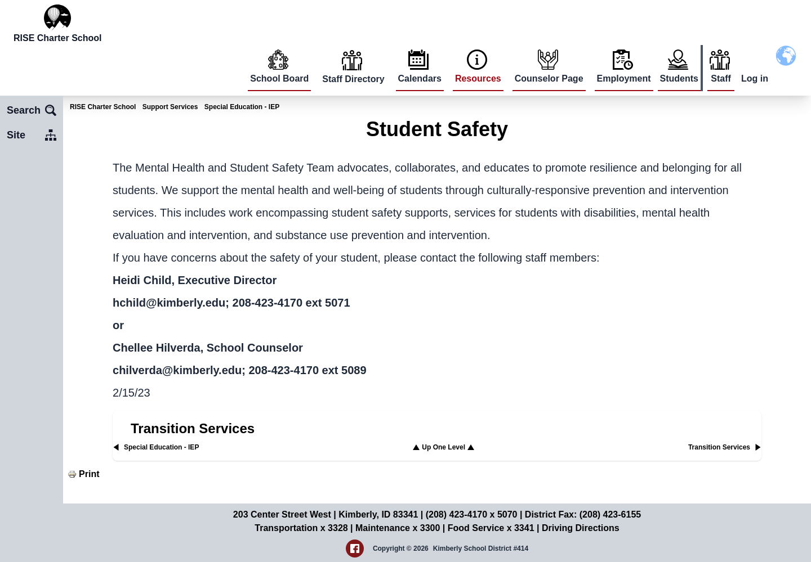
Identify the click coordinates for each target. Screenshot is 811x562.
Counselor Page (549, 78)
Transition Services (193, 428)
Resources (478, 78)
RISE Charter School (103, 107)
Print (89, 474)
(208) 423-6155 (610, 514)
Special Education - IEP (241, 107)
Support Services (170, 107)
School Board (279, 78)
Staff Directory (353, 79)
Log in (754, 78)
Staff (721, 78)
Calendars (420, 78)
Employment (624, 78)
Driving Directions (581, 528)
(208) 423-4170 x (461, 514)
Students (679, 78)
